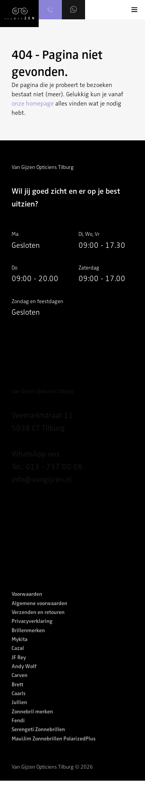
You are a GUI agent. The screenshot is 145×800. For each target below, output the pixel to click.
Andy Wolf (24, 674)
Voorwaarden (27, 602)
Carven (19, 683)
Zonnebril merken (32, 719)
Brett (17, 692)
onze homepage (33, 103)
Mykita (19, 647)
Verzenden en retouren (38, 620)
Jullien (19, 710)
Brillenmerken (28, 638)
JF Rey (19, 665)
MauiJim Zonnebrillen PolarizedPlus (54, 746)
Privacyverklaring (32, 629)
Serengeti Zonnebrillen (38, 737)
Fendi (18, 728)
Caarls (19, 701)
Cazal (18, 656)
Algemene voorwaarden (39, 611)
